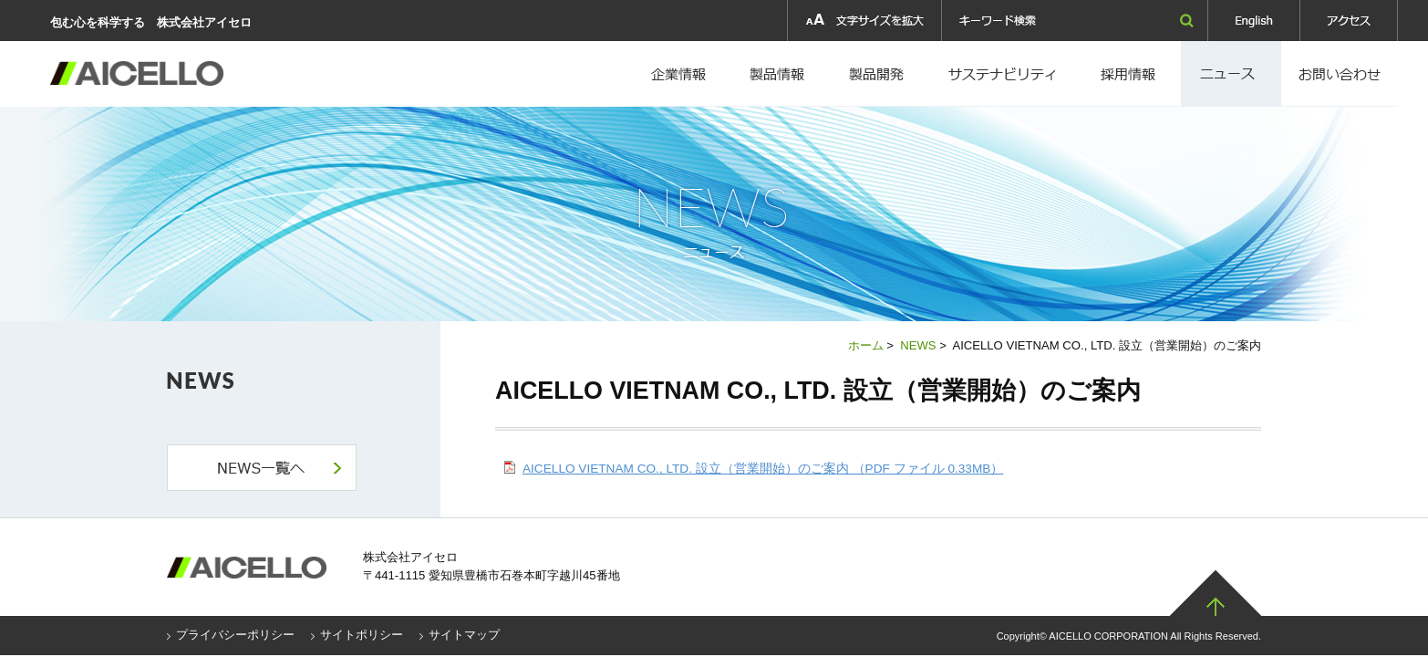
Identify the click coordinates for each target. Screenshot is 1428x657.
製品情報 (777, 74)
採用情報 (1005, 74)
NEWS (918, 345)
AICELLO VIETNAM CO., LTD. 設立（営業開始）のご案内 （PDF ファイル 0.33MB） (763, 468)
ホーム (866, 345)
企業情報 (680, 74)
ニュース (1231, 74)
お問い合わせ (1339, 74)
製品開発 (878, 74)
